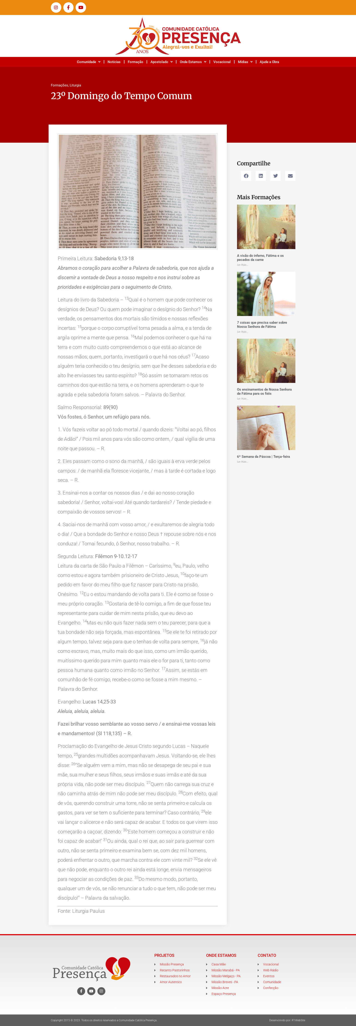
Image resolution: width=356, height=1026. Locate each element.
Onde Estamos (193, 62)
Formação (135, 62)
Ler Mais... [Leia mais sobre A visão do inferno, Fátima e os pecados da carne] (242, 264)
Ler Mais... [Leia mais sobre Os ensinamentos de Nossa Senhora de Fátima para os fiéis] (242, 398)
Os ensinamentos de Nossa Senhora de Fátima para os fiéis (264, 391)
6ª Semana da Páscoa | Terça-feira (263, 457)
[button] (246, 176)
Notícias (114, 62)
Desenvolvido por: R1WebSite (287, 1020)
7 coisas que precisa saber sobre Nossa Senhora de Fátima (262, 325)
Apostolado (162, 62)
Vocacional (222, 62)
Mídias (245, 62)
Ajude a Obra (269, 62)
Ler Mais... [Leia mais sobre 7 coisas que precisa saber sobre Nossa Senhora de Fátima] (242, 331)
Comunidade (88, 62)
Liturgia (75, 85)
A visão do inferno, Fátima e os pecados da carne (260, 258)
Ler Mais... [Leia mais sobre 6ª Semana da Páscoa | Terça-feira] (242, 461)
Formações (59, 85)
